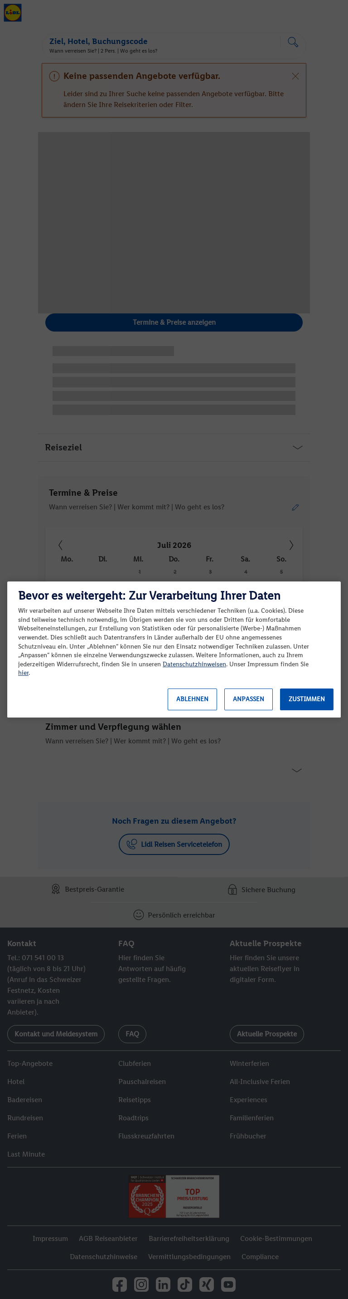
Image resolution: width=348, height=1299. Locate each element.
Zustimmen (307, 699)
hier (23, 673)
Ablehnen (192, 699)
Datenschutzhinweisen (194, 664)
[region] (174, 649)
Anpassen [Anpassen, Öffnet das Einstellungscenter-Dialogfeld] (248, 699)
